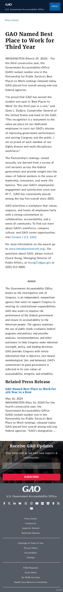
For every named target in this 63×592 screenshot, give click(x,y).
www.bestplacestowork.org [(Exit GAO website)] (26, 249)
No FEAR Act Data (31, 577)
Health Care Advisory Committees (30, 582)
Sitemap (31, 558)
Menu (55, 6)
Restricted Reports (31, 533)
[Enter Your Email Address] (31, 465)
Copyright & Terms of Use (31, 543)
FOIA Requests (30, 568)
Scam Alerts (30, 573)
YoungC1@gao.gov (39, 262)
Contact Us (30, 523)
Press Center (31, 519)
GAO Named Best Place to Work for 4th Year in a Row (30, 390)
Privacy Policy (31, 548)
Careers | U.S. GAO (24, 237)
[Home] (27, 9)
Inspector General (30, 528)
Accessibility (31, 553)
